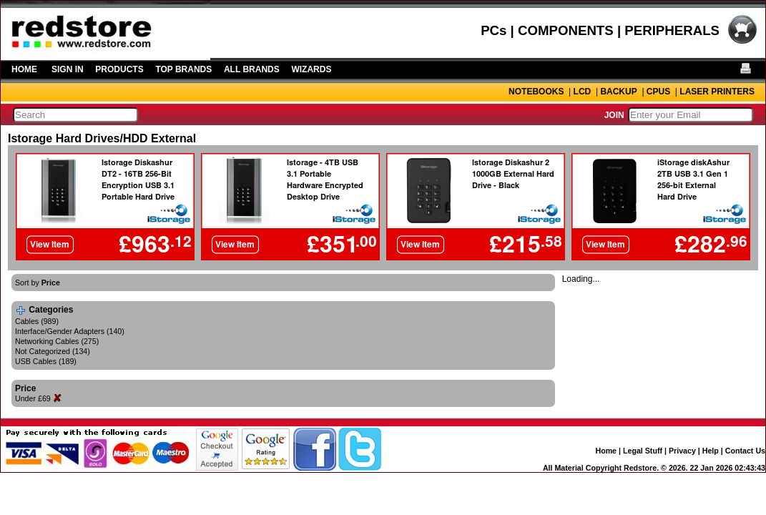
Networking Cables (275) (57, 341)
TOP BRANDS (183, 69)
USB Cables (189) (46, 361)
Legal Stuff (642, 450)
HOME (24, 69)
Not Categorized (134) (52, 351)
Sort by (37, 282)
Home (606, 450)
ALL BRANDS (252, 69)
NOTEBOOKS (536, 92)
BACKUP (618, 92)
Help (710, 450)
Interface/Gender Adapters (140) (69, 331)
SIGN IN (67, 69)
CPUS (658, 92)
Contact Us (745, 450)
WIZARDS (311, 69)
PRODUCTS (119, 69)
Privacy (682, 450)
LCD (582, 92)
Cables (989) (37, 321)
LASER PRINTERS (717, 92)
